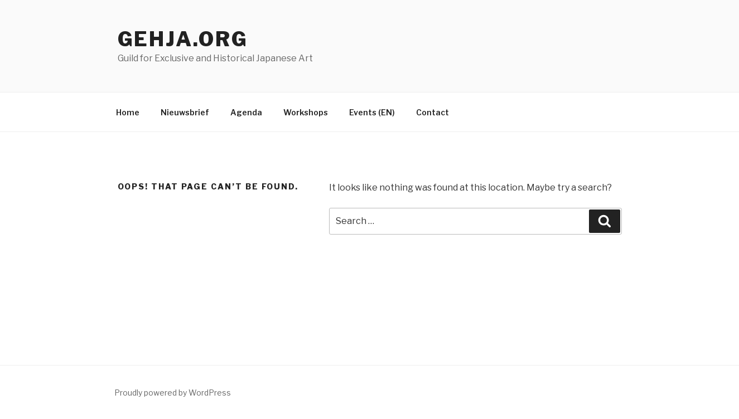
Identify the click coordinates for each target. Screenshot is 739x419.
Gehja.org (183, 39)
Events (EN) (372, 112)
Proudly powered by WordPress (172, 392)
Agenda (246, 112)
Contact (432, 112)
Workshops (305, 112)
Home (127, 112)
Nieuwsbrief (185, 112)
